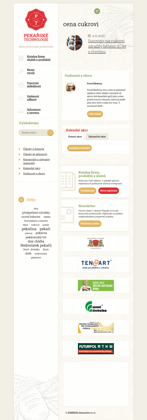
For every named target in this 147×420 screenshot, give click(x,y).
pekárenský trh (36, 237)
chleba (47, 216)
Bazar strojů (26, 71)
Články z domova (33, 149)
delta (36, 208)
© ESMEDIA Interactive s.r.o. (81, 412)
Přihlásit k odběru (89, 223)
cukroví (35, 224)
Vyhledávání (87, 190)
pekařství (36, 257)
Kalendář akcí (31, 168)
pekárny (28, 233)
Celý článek (95, 113)
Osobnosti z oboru (34, 173)
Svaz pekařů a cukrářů (36, 220)
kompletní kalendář (79, 147)
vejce (25, 224)
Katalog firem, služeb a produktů (34, 57)
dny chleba (36, 241)
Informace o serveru (29, 111)
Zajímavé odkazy (28, 97)
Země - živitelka (31, 249)
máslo (46, 224)
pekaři (45, 229)
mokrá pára (41, 253)
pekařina (29, 229)
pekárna (41, 233)
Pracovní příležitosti (29, 84)
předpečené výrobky (36, 212)
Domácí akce (75, 136)
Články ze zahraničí (35, 154)
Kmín (46, 249)
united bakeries (30, 216)
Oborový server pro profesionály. (36, 45)
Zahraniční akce (97, 136)
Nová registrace (108, 190)
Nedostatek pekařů (36, 245)
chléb (28, 253)
